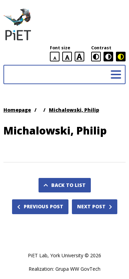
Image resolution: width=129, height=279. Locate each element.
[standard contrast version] (96, 56)
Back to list (65, 185)
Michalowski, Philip (74, 110)
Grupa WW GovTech (77, 269)
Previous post (40, 206)
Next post (94, 206)
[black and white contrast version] (108, 56)
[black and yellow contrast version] (121, 56)
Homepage (17, 110)
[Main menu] (116, 74)
